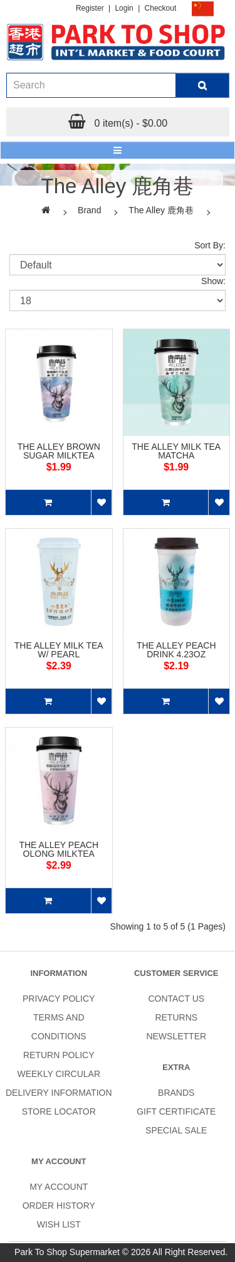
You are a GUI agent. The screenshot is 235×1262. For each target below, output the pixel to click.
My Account (58, 1187)
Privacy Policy (59, 999)
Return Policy (59, 1055)
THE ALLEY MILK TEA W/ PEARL (58, 649)
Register (90, 8)
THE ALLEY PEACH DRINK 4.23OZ (176, 649)
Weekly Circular (58, 1074)
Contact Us (176, 999)
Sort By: (210, 245)
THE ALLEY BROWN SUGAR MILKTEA (59, 451)
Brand (89, 210)
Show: (213, 281)
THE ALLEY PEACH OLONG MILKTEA (58, 849)
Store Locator (59, 1111)
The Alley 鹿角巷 (160, 210)
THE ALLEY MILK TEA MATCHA (176, 451)
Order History (59, 1206)
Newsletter (176, 1036)
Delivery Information (59, 1093)
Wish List (59, 1224)
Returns (176, 1017)
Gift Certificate (176, 1111)
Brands (176, 1093)
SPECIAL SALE (176, 1130)
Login (124, 8)
